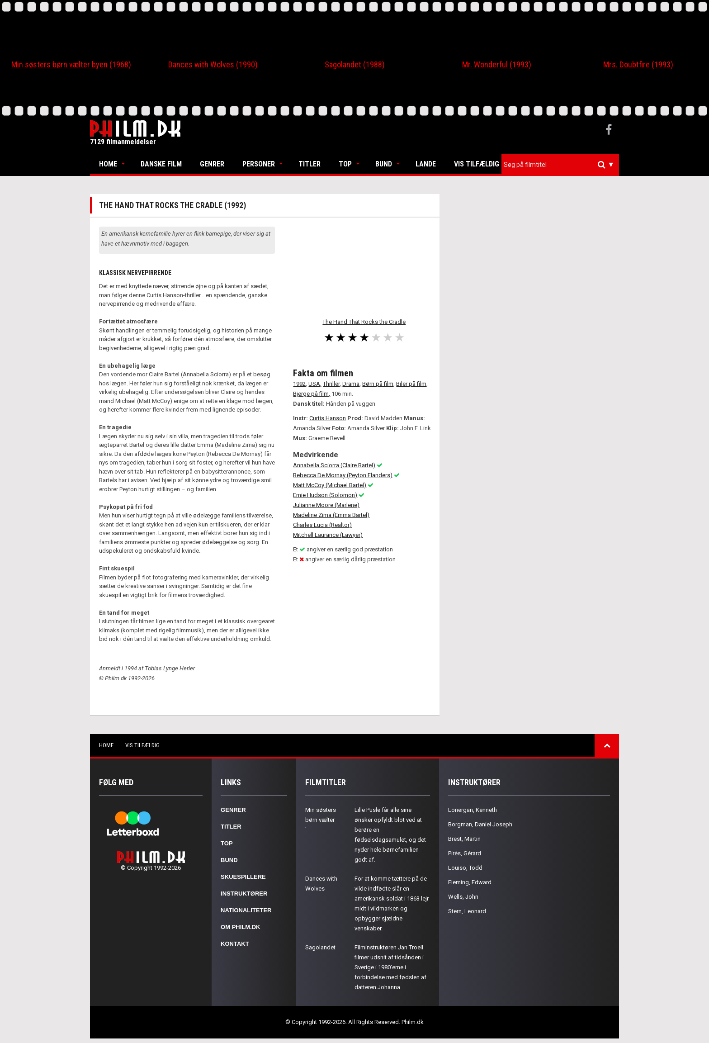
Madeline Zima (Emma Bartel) (331, 515)
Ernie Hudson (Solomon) (325, 495)
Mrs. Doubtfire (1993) (638, 64)
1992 (299, 383)
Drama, (351, 383)
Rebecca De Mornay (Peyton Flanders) (342, 475)
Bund (383, 164)
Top (345, 164)
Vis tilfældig (476, 164)
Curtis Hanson (327, 418)
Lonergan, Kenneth (472, 809)
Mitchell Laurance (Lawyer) (328, 534)
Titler (309, 164)
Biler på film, (412, 383)
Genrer (212, 164)
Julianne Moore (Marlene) (326, 505)
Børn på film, (378, 383)
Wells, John (463, 896)
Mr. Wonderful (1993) (496, 64)
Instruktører (244, 893)
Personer (258, 164)
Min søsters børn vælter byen (320, 819)
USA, (314, 383)
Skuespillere (243, 876)
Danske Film (161, 164)
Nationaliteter (246, 910)
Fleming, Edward (470, 882)
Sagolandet (320, 947)
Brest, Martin (464, 838)
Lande (426, 164)
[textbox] (562, 164)
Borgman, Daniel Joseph (480, 824)
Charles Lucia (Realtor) (322, 525)
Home (108, 164)
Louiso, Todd (465, 867)
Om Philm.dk (240, 927)
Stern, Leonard (467, 911)
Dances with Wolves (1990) (213, 64)
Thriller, (332, 383)
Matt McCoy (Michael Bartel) (329, 485)
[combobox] (560, 164)
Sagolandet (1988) (355, 64)
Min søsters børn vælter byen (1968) (71, 64)
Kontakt (235, 943)
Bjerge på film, (311, 393)
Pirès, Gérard (464, 853)
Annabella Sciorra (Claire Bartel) (334, 465)
